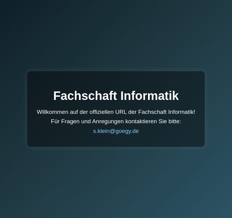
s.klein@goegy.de (116, 131)
